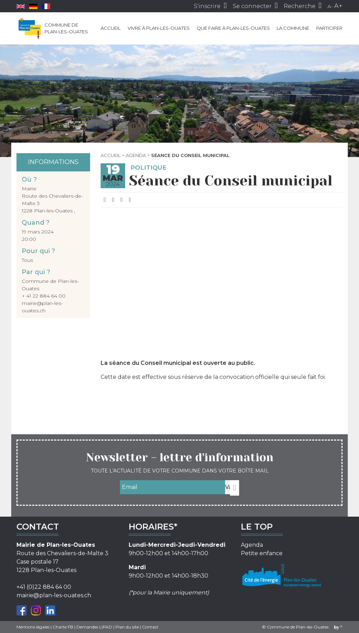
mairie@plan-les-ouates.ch (53, 595)
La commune (293, 28)
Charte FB (63, 626)
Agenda (136, 155)
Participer (329, 28)
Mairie (29, 188)
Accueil (111, 28)
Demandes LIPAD (94, 626)
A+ (338, 6)
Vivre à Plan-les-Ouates (159, 28)
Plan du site (127, 626)
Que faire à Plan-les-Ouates (233, 28)
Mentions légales (32, 626)
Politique (148, 167)
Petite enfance (262, 553)
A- (330, 6)
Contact (150, 626)
